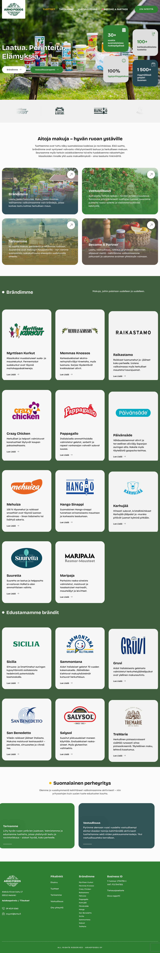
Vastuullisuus (20, 822)
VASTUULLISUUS (87, 9)
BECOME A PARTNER (115, 9)
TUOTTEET (49, 9)
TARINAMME (66, 9)
